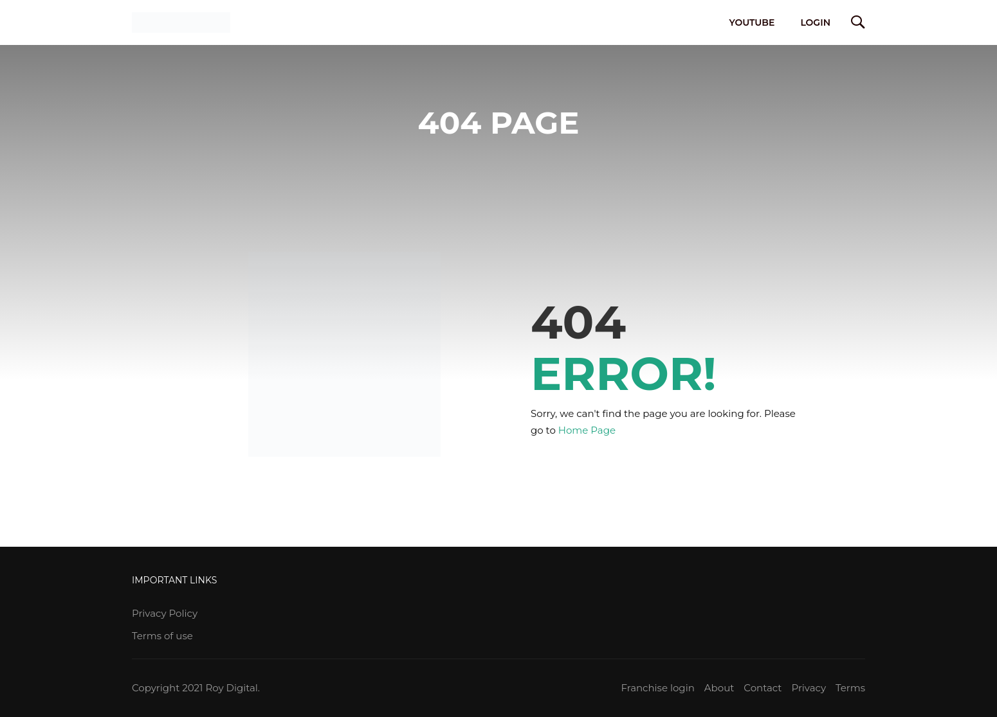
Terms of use (162, 636)
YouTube (752, 22)
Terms (850, 688)
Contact (763, 688)
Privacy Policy (164, 613)
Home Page (587, 430)
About (719, 688)
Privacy (808, 688)
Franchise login (657, 688)
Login (815, 22)
